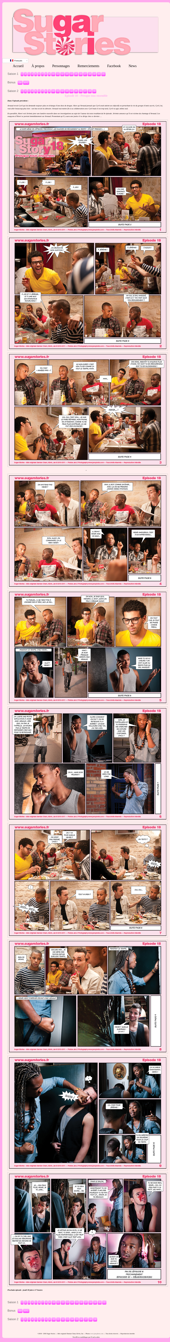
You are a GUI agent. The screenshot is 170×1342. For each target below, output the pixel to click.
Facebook (114, 66)
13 (67, 74)
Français (16, 60)
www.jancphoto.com (96, 1333)
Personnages (61, 66)
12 (62, 74)
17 (85, 74)
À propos (37, 66)
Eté (20, 82)
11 (58, 74)
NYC (26, 82)
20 (99, 74)
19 (94, 74)
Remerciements (88, 66)
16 (80, 74)
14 (71, 74)
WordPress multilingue (80, 1337)
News (133, 66)
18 (90, 74)
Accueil (18, 66)
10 (53, 74)
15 (76, 74)
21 (103, 74)
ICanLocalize (95, 1337)
